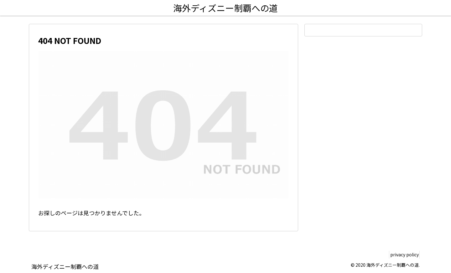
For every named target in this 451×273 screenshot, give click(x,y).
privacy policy (402, 254)
